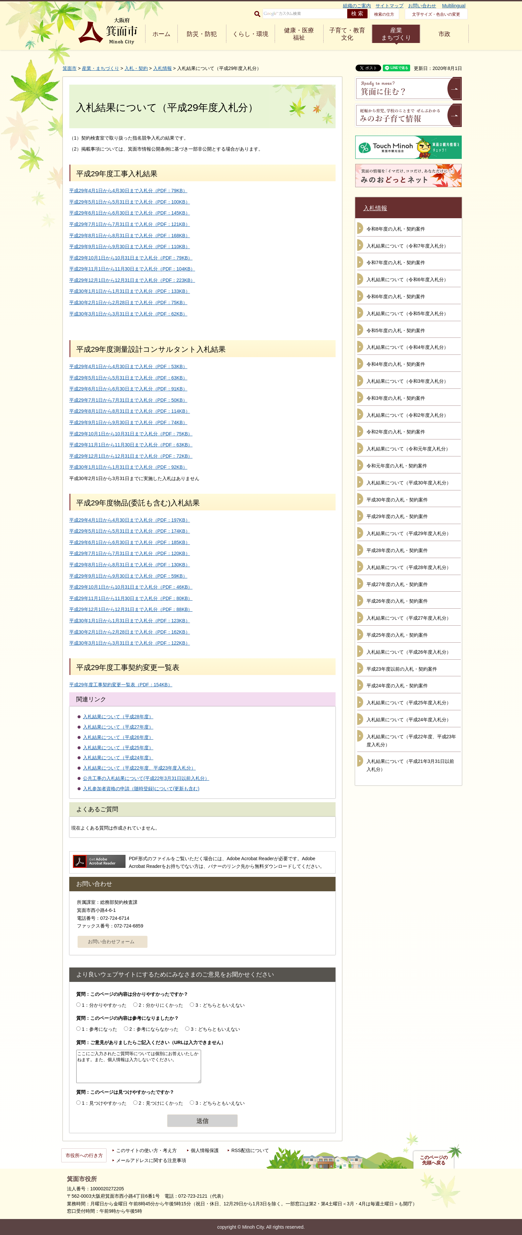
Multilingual (453, 5)
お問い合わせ (422, 5)
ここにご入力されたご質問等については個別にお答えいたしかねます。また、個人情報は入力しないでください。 (138, 1066)
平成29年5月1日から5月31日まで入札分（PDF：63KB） (128, 377)
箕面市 (70, 68)
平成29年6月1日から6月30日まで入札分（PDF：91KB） (128, 388)
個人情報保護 (205, 1150)
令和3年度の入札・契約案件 (396, 398)
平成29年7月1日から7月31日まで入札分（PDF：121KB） (129, 224)
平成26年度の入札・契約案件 (397, 601)
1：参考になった (99, 1029)
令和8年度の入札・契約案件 (396, 229)
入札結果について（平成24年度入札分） (409, 719)
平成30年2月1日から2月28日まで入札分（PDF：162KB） (129, 632)
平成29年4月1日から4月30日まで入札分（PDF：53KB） (128, 366)
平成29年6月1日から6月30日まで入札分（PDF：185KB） (129, 542)
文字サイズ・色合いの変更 (436, 14)
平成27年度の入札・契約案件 (397, 584)
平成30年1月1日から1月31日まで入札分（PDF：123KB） (129, 620)
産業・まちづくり (100, 68)
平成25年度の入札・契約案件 (397, 635)
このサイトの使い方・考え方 (146, 1150)
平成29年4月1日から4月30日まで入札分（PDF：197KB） (129, 520)
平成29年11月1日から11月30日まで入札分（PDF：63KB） (130, 444)
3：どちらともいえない (220, 1005)
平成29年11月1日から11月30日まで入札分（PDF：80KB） (130, 598)
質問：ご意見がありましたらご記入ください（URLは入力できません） (151, 1042)
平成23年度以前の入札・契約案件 (402, 669)
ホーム (161, 34)
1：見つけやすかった (104, 1103)
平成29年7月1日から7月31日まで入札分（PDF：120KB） (129, 553)
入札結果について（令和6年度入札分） (407, 279)
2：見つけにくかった (161, 1103)
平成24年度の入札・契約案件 (397, 685)
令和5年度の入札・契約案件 (396, 330)
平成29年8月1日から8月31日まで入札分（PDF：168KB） (129, 235)
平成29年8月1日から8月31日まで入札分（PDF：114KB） (129, 411)
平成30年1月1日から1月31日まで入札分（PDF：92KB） (128, 467)
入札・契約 (136, 68)
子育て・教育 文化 (347, 34)
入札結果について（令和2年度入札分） (407, 415)
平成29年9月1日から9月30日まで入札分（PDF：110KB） (129, 246)
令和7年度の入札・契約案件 (396, 262)
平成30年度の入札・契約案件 (397, 499)
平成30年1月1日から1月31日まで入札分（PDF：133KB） (129, 291)
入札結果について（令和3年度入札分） (407, 381)
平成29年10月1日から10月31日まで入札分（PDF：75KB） (130, 433)
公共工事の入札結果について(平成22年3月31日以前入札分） (146, 778)
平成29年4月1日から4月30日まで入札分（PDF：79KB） (128, 190)
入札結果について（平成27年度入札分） (409, 618)
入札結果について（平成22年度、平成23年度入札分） (139, 768)
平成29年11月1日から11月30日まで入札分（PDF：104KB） (132, 269)
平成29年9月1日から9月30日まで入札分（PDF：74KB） (128, 422)
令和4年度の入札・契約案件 (396, 364)
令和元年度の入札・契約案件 (397, 465)
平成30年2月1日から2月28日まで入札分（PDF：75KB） (128, 302)
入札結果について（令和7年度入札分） (407, 246)
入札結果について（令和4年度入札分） (407, 347)
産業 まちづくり (396, 34)
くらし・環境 (250, 34)
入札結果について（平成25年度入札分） (409, 702)
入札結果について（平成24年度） (118, 757)
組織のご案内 (357, 5)
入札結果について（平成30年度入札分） (409, 482)
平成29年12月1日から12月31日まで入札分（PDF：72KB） (130, 456)
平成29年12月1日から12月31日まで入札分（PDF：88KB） (130, 609)
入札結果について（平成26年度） (118, 737)
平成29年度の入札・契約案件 (397, 516)
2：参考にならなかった (154, 1029)
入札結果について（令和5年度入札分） (407, 313)
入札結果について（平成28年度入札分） (409, 567)
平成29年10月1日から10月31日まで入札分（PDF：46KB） (130, 587)
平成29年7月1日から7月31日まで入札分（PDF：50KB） (128, 400)
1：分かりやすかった (104, 1005)
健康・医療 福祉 (299, 34)
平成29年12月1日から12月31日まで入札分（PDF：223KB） (132, 280)
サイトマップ (389, 5)
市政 (444, 34)
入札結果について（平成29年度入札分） (409, 533)
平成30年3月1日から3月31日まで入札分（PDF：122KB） (129, 643)
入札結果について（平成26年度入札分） (409, 652)
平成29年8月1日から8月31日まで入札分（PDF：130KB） (129, 564)
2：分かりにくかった (161, 1005)
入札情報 (162, 68)
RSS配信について (250, 1150)
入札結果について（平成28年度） (118, 716)
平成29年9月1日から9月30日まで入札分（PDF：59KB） (128, 576)
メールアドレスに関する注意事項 (151, 1160)
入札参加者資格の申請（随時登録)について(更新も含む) (141, 788)
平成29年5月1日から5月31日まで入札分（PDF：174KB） (129, 531)
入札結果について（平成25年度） (118, 747)
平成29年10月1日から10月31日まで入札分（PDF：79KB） (130, 258)
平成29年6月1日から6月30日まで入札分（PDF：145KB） (129, 213)
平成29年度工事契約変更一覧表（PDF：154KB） (120, 684)
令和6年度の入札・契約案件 (396, 296)
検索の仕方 (384, 14)
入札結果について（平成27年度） (118, 727)
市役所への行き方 (84, 1155)
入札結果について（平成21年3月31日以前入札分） (410, 765)
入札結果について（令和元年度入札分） (408, 448)
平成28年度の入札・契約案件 (397, 550)
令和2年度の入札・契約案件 (396, 431)
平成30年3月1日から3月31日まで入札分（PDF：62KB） (128, 313)
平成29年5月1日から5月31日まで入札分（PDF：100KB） (129, 202)
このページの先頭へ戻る (434, 1160)
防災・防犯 (202, 34)
